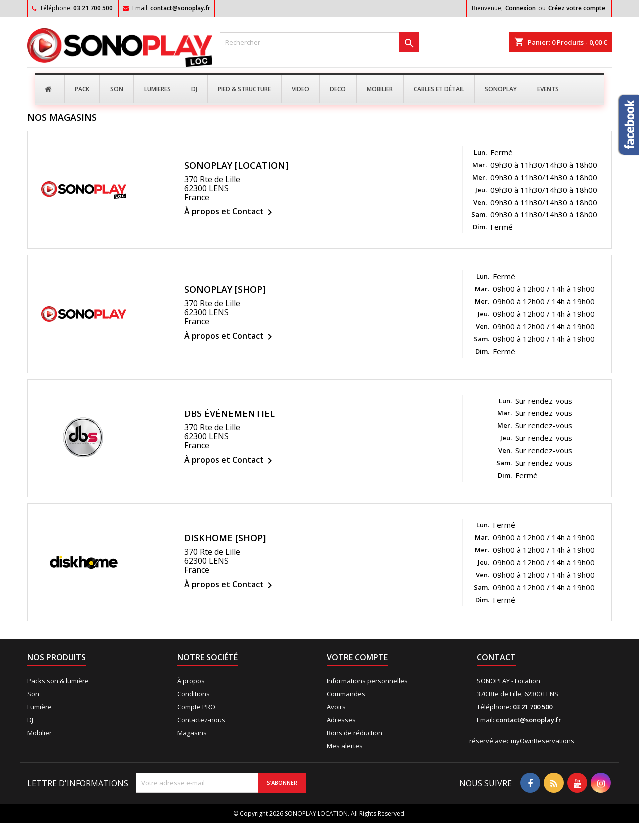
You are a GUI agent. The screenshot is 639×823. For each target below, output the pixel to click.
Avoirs (336, 706)
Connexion (520, 8)
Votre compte (357, 657)
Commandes (346, 693)
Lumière (39, 706)
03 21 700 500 (93, 8)
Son (33, 693)
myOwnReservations (542, 740)
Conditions (193, 693)
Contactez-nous (201, 719)
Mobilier (39, 732)
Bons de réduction (354, 732)
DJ (30, 719)
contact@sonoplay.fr (180, 8)
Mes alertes (345, 745)
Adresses (341, 719)
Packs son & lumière (58, 680)
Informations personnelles (367, 680)
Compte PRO (196, 706)
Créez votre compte (576, 8)
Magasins (192, 732)
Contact (496, 657)
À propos (191, 680)
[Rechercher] (319, 42)
